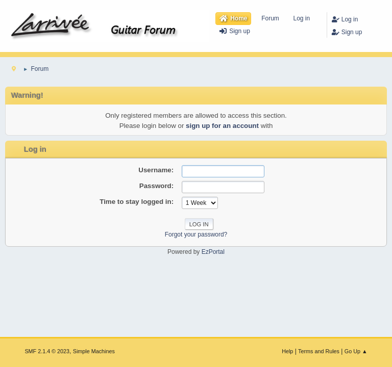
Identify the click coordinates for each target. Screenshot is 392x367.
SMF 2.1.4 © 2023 (46, 351)
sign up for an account (222, 125)
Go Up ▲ (356, 351)
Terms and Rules (318, 351)
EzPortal (213, 251)
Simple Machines (94, 351)
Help (287, 351)
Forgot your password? (196, 234)
